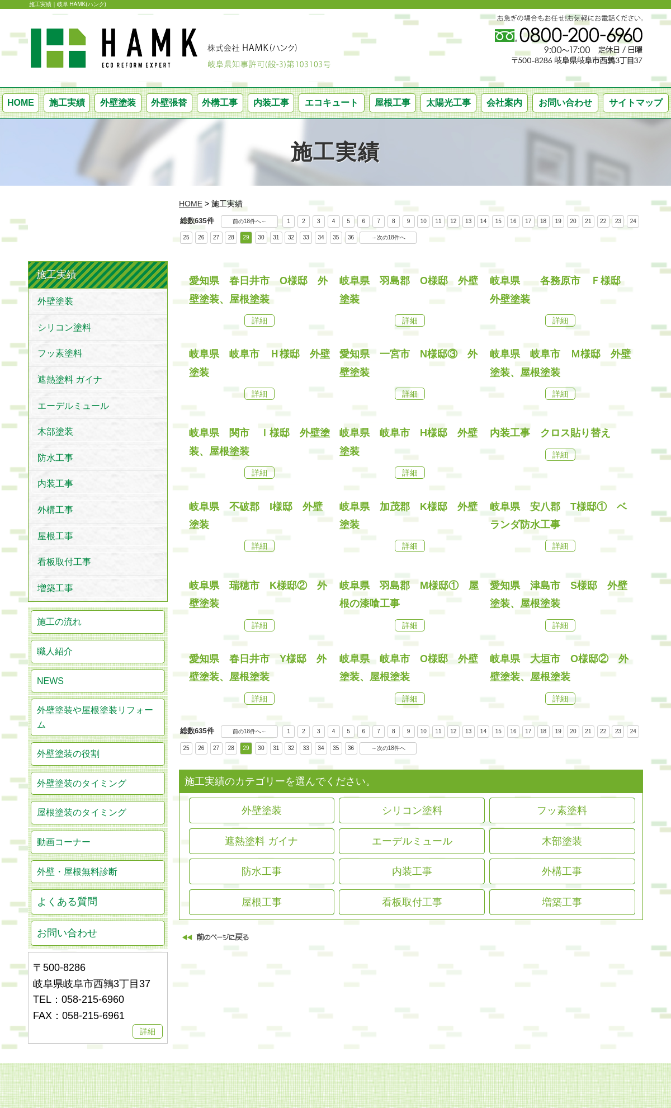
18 (543, 221)
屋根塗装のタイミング (81, 812)
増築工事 (562, 902)
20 (573, 221)
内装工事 (271, 102)
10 (423, 221)
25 (186, 237)
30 (261, 237)
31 (276, 237)
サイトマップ (636, 102)
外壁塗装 (118, 102)
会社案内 (504, 102)
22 (603, 221)
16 (513, 221)
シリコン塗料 (412, 810)
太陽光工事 (448, 102)
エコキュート (331, 102)
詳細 (259, 320)
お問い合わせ (565, 102)
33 (306, 237)
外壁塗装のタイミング (81, 783)
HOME (20, 102)
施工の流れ (59, 621)
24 (633, 221)
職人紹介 (55, 651)
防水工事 (262, 871)
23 (618, 221)
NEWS (50, 681)
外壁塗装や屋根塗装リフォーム (95, 717)
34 (321, 237)
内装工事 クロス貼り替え (550, 433)
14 (483, 221)
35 (336, 237)
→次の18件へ (388, 237)
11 (439, 221)
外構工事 (220, 102)
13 (468, 221)
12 (453, 221)
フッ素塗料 (562, 810)
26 (201, 237)
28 (231, 237)
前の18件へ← (250, 221)
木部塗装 (562, 841)
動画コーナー (64, 842)
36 (351, 237)
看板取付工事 (412, 902)
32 (291, 237)
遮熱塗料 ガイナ (261, 841)
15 (498, 221)
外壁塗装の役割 (68, 753)
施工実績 (67, 102)
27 (216, 237)
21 (588, 221)
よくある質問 (67, 901)
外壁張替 (169, 102)
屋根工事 (392, 102)
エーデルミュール (412, 841)
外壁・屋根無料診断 (77, 871)
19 (558, 221)
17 (528, 221)
